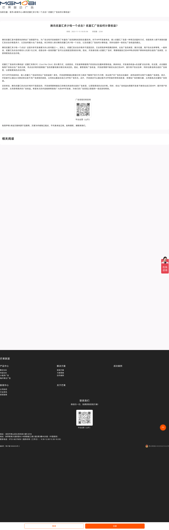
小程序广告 (4, 375)
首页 (11, 12)
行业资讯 (3, 392)
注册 (115, 526)
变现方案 (60, 370)
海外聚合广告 (5, 378)
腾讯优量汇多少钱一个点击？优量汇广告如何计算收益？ (47, 12)
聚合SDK (3, 370)
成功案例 (118, 365)
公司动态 (3, 389)
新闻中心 (18, 12)
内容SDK (3, 373)
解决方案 (61, 365)
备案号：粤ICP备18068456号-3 (10, 446)
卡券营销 (60, 373)
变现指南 (3, 394)
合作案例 (60, 375)
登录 (54, 526)
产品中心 (4, 365)
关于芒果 (61, 385)
